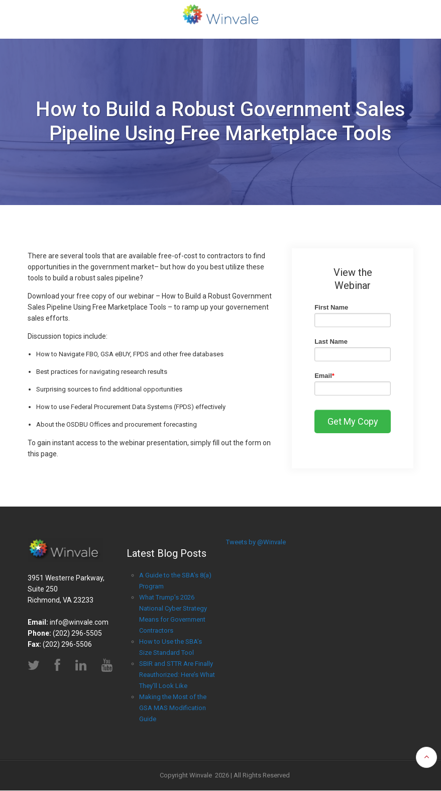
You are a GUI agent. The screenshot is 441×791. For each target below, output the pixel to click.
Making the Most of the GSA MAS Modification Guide (172, 708)
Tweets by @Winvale (256, 542)
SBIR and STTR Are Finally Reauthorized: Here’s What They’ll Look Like (177, 674)
